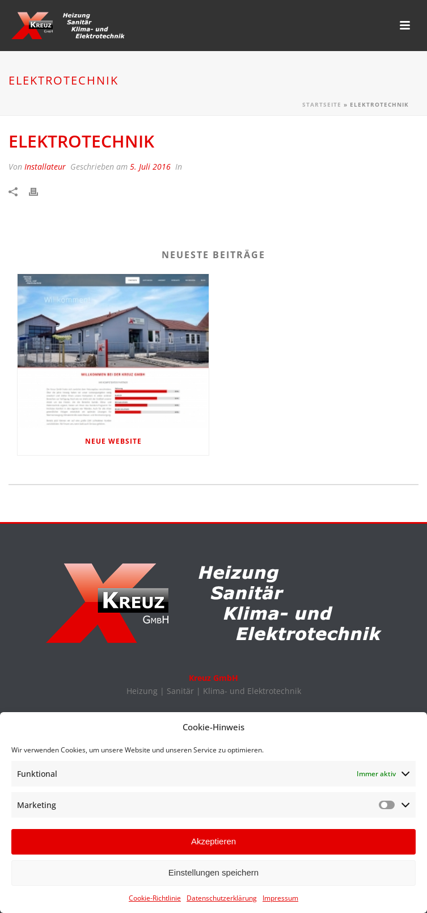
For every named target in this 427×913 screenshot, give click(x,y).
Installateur (45, 166)
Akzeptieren (213, 845)
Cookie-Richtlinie (155, 901)
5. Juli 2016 (150, 166)
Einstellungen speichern (213, 876)
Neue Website (113, 441)
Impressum (280, 901)
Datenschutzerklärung (222, 901)
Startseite (321, 104)
